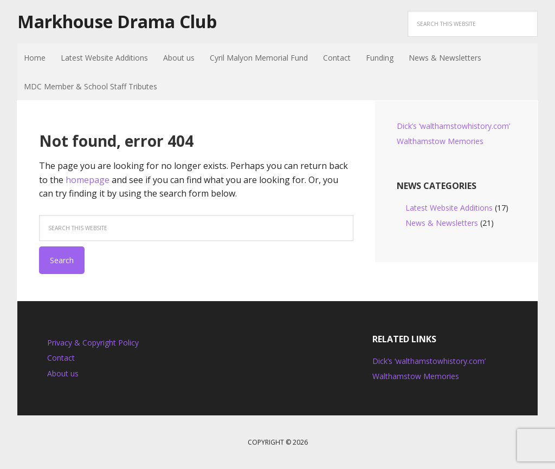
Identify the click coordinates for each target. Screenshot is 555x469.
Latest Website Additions (449, 208)
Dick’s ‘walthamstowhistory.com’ (453, 126)
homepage (87, 180)
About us (63, 373)
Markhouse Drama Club (117, 21)
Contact (61, 358)
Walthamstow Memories (440, 141)
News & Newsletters (441, 223)
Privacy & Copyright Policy (93, 342)
